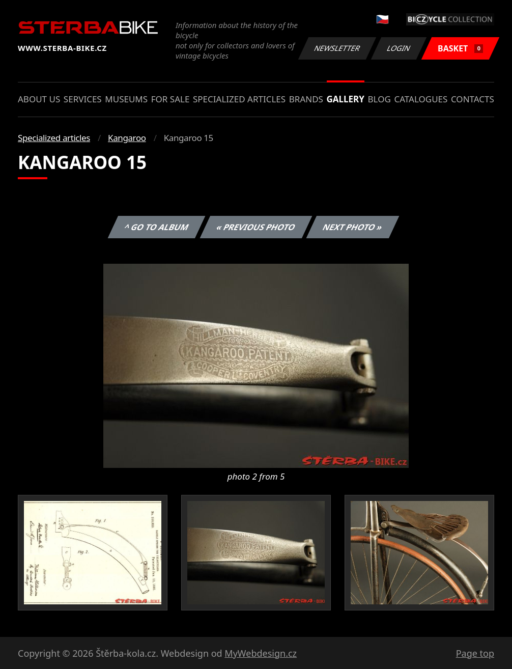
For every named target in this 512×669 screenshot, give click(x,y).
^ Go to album (156, 227)
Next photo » (353, 227)
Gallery (345, 99)
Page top (475, 653)
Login (399, 48)
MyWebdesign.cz (260, 653)
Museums (126, 99)
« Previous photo (256, 227)
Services (83, 99)
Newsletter (337, 48)
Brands (306, 99)
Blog (379, 99)
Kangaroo (127, 138)
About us (39, 99)
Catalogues (420, 99)
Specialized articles (239, 99)
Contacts (472, 99)
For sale (170, 99)
